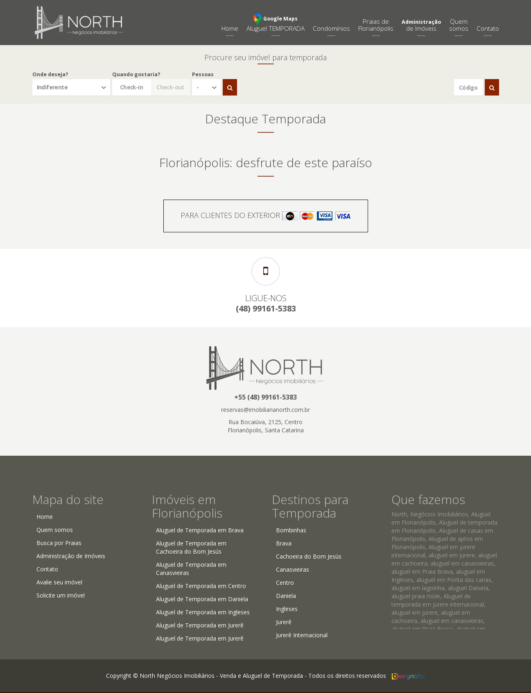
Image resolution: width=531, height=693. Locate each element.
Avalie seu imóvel (59, 582)
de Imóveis (421, 25)
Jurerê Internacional (302, 635)
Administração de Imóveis (70, 556)
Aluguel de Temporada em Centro (201, 586)
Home (229, 28)
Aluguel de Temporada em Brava (200, 530)
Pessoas (203, 74)
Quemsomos (458, 25)
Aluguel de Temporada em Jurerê (200, 625)
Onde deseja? (50, 74)
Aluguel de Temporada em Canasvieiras (191, 569)
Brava (283, 543)
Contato (488, 28)
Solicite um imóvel (60, 595)
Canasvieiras (292, 569)
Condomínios (331, 28)
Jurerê (283, 622)
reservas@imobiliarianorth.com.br (265, 410)
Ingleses (287, 609)
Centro (285, 582)
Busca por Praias (58, 543)
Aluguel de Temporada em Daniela (202, 599)
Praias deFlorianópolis (375, 25)
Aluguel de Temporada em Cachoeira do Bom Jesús (191, 547)
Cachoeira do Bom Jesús (308, 556)
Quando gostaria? (136, 74)
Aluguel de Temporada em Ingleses (203, 612)
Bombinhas (291, 530)
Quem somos (54, 530)
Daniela (286, 596)
